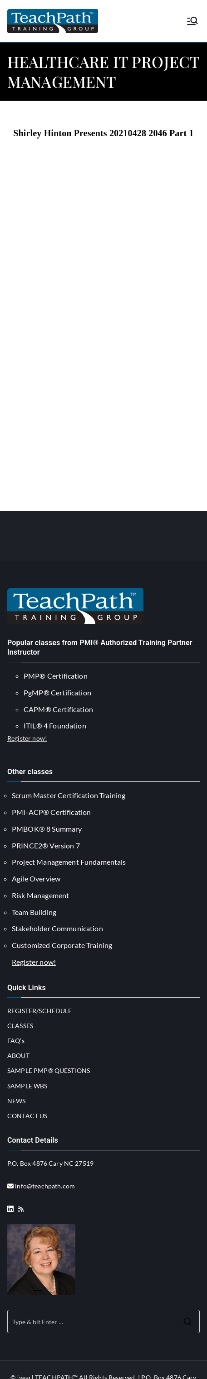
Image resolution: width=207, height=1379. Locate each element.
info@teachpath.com (45, 1186)
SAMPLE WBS (27, 1086)
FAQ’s (16, 1040)
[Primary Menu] (192, 20)
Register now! (27, 738)
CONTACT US (27, 1116)
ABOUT (18, 1055)
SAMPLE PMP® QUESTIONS (48, 1070)
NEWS (16, 1101)
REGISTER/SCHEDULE (39, 1011)
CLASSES (20, 1025)
